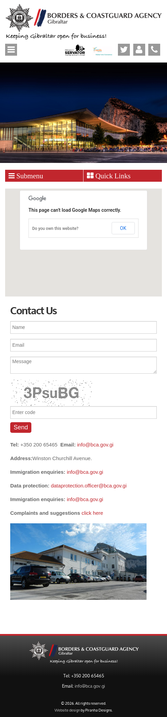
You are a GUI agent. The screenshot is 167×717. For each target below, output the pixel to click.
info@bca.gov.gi (95, 444)
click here (92, 513)
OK (123, 228)
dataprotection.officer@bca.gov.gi (88, 485)
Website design (67, 710)
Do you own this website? (55, 228)
